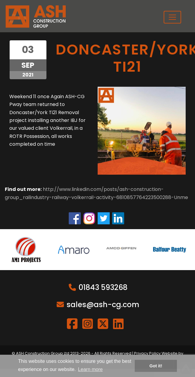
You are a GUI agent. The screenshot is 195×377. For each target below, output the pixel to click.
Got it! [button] (155, 365)
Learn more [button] (90, 369)
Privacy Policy (147, 353)
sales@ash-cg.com (103, 305)
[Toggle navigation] (172, 17)
